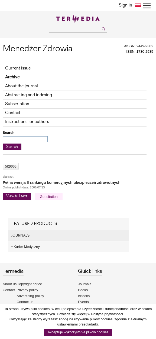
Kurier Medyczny (25, 247)
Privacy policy (27, 290)
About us (10, 284)
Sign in (125, 5)
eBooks (84, 296)
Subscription (17, 104)
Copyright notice (29, 284)
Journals (84, 284)
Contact (12, 113)
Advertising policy (30, 296)
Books (83, 290)
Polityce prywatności (107, 314)
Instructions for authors (27, 121)
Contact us (25, 302)
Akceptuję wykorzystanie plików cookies (78, 332)
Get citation (49, 197)
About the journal (21, 86)
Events (83, 302)
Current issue (18, 68)
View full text (16, 196)
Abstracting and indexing (28, 95)
